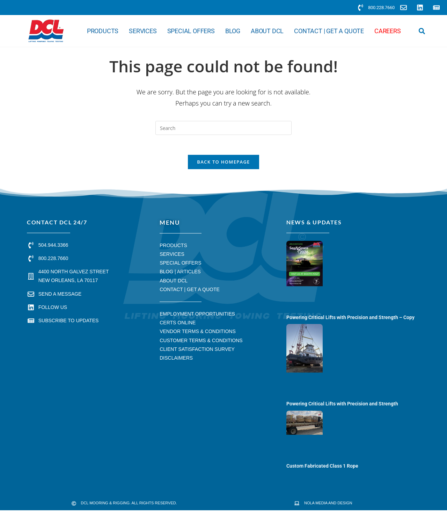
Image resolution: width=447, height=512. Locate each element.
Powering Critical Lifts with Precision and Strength (342, 405)
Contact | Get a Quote (329, 31)
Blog (232, 31)
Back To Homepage (223, 163)
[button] (422, 31)
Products (102, 31)
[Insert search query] (223, 128)
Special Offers (191, 31)
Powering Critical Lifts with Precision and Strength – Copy (350, 319)
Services (142, 31)
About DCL (267, 31)
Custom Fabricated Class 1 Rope (322, 467)
